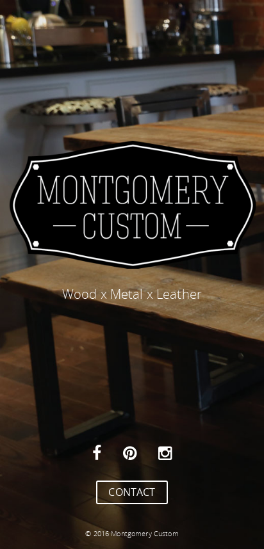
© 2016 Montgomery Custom (131, 533)
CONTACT (131, 492)
